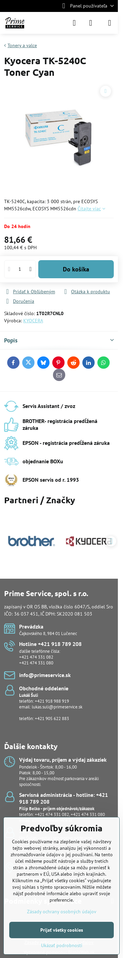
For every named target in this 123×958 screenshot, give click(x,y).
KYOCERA (33, 321)
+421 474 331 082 (36, 657)
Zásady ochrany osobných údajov (61, 911)
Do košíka (76, 269)
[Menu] (109, 23)
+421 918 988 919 (52, 701)
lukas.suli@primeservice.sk (57, 707)
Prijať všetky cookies (61, 930)
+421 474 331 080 (36, 663)
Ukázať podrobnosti (61, 945)
